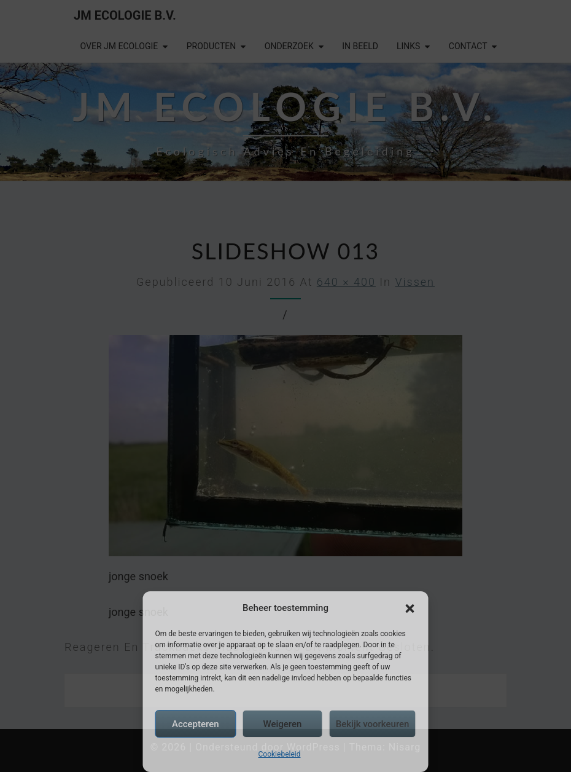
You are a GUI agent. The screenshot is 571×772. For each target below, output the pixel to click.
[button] (410, 608)
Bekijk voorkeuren (373, 724)
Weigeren (282, 724)
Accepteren (195, 724)
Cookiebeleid (279, 754)
